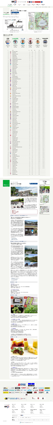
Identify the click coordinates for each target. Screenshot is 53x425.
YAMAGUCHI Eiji (14, 101)
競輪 (26, 422)
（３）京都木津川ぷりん (14, 367)
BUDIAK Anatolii (14, 72)
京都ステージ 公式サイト (15, 12)
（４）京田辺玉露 (13, 328)
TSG (32, 59)
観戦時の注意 (32, 412)
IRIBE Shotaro (14, 90)
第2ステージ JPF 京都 (23, 404)
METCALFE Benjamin (15, 77)
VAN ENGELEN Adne (15, 98)
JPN (32, 68)
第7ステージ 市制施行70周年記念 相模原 (34, 409)
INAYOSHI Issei (14, 170)
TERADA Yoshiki (14, 56)
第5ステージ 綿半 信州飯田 (15, 409)
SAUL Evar (13, 153)
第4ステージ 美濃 (42, 404)
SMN (32, 56)
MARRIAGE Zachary (15, 60)
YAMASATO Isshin (14, 165)
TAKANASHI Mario (14, 140)
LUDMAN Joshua (14, 118)
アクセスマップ (13, 411)
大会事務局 (26, 417)
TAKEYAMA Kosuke (15, 132)
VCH (32, 73)
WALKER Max (14, 52)
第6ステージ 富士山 (23, 409)
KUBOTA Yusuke (14, 120)
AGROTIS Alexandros (15, 144)
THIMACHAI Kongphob (15, 115)
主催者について (29, 417)
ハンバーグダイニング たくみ (15, 289)
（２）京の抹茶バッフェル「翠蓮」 (15, 319)
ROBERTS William (14, 161)
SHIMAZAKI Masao (14, 174)
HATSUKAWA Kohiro (15, 145)
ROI (32, 80)
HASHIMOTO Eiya (14, 128)
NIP (32, 107)
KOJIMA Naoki (14, 157)
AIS (32, 55)
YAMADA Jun (14, 166)
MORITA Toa (14, 102)
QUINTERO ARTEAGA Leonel (16, 111)
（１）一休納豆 (13, 314)
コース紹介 (13, 405)
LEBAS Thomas (14, 152)
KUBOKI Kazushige (14, 124)
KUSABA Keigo (14, 55)
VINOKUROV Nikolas (15, 64)
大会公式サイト (13, 407)
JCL (32, 51)
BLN (32, 60)
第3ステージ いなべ (33, 404)
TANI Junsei (13, 94)
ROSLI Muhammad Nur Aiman (16, 123)
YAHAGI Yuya (14, 169)
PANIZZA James (14, 114)
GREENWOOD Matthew (15, 106)
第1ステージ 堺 (13, 404)
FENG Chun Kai (14, 135)
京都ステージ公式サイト (34, 183)
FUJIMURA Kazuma (15, 131)
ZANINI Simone (14, 119)
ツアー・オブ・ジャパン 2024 (14, 2)
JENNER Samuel (14, 63)
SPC (32, 81)
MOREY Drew (14, 85)
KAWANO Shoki (14, 68)
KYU (32, 102)
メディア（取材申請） (22, 417)
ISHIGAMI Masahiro (15, 76)
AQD (32, 52)
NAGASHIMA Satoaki (15, 162)
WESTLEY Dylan (14, 89)
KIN (32, 84)
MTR (32, 93)
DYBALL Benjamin (14, 73)
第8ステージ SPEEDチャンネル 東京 (43, 409)
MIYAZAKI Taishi (14, 86)
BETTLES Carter (14, 80)
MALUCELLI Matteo (15, 51)
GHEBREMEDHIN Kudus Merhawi (16, 59)
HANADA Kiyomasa (15, 158)
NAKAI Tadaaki (14, 97)
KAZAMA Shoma (14, 110)
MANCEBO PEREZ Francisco (16, 93)
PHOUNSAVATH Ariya (15, 103)
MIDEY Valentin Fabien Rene (16, 141)
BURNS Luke (14, 69)
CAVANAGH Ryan (14, 84)
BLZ (32, 94)
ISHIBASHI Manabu (15, 149)
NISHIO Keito (14, 136)
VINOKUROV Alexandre (15, 127)
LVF (32, 101)
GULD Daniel (14, 148)
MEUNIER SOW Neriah (15, 107)
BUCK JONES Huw (14, 81)
